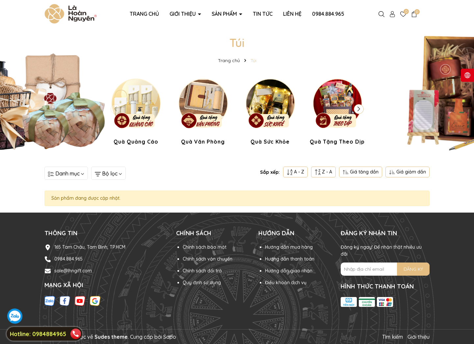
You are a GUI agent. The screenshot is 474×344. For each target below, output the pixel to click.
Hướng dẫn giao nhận (288, 271)
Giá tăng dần (361, 172)
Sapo (169, 336)
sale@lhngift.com (73, 271)
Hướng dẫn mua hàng (289, 247)
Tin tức (263, 14)
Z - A (323, 172)
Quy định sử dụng (202, 283)
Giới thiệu (183, 14)
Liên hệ (292, 14)
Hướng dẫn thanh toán (289, 259)
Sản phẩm (225, 14)
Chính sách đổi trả (202, 271)
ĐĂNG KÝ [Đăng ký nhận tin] (413, 269)
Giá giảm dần (407, 172)
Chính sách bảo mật (204, 247)
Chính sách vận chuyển (207, 259)
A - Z (295, 172)
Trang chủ (144, 14)
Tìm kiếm (392, 336)
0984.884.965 (328, 14)
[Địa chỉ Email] (385, 269)
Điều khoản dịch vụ (285, 283)
